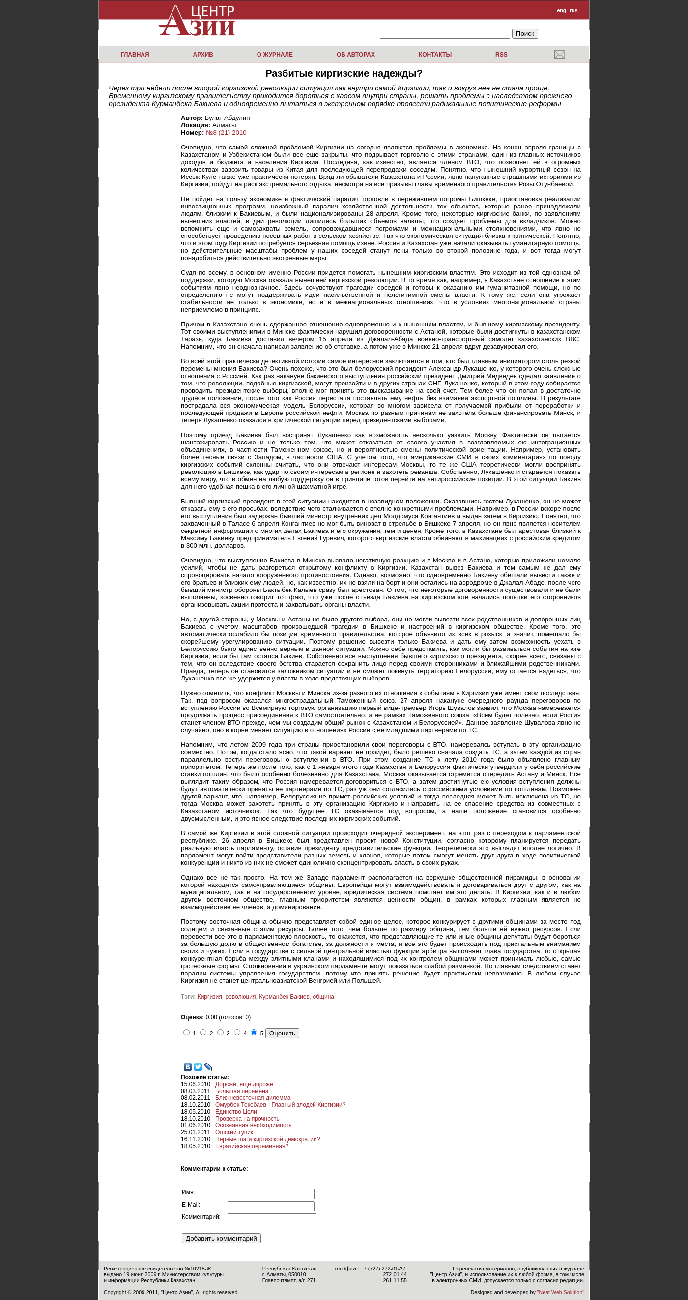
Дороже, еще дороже (244, 1084)
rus (574, 10)
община (323, 996)
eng (561, 10)
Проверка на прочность (247, 1118)
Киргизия (210, 996)
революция (241, 996)
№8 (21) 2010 (226, 132)
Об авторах (356, 54)
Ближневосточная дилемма (252, 1097)
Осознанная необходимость (253, 1125)
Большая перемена (241, 1091)
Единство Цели (236, 1111)
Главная (134, 54)
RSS (501, 54)
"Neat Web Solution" (560, 1292)
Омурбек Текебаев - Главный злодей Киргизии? (280, 1104)
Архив (203, 54)
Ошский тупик (234, 1132)
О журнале (275, 54)
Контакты (435, 54)
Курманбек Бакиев (284, 996)
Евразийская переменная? (251, 1146)
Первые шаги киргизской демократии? (267, 1139)
